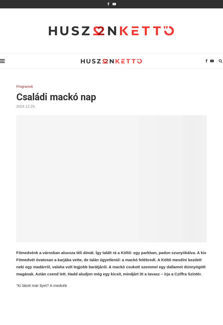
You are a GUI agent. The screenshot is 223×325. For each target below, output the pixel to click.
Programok (24, 86)
